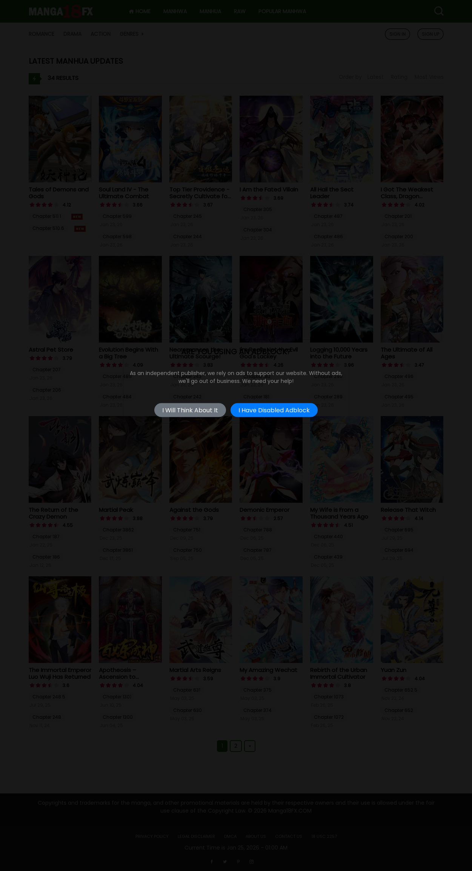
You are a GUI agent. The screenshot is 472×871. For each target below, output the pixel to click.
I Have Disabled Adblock (274, 410)
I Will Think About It (190, 410)
